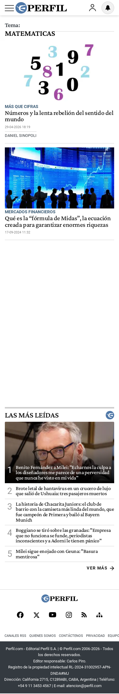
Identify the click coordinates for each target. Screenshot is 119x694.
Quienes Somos (42, 636)
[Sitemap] (99, 615)
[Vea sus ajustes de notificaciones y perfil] (108, 8)
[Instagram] (69, 615)
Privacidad (95, 636)
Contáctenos (71, 636)
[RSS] (84, 615)
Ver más (100, 568)
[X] (36, 615)
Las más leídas (59, 415)
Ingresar (92, 8)
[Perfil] (59, 601)
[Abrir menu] (9, 8)
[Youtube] (52, 615)
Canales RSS (15, 636)
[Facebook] (20, 615)
